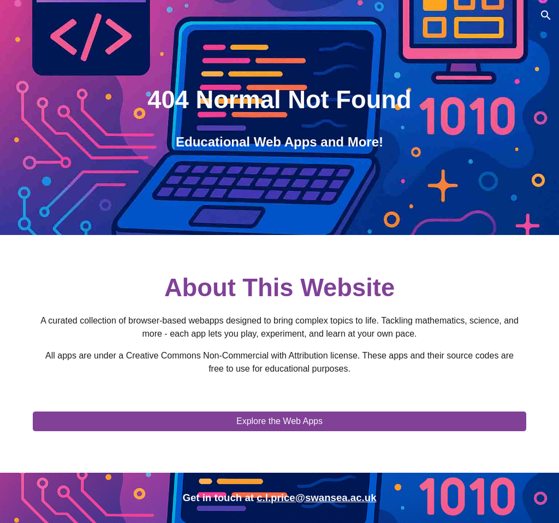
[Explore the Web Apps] (279, 421)
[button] (546, 15)
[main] (279, 100)
